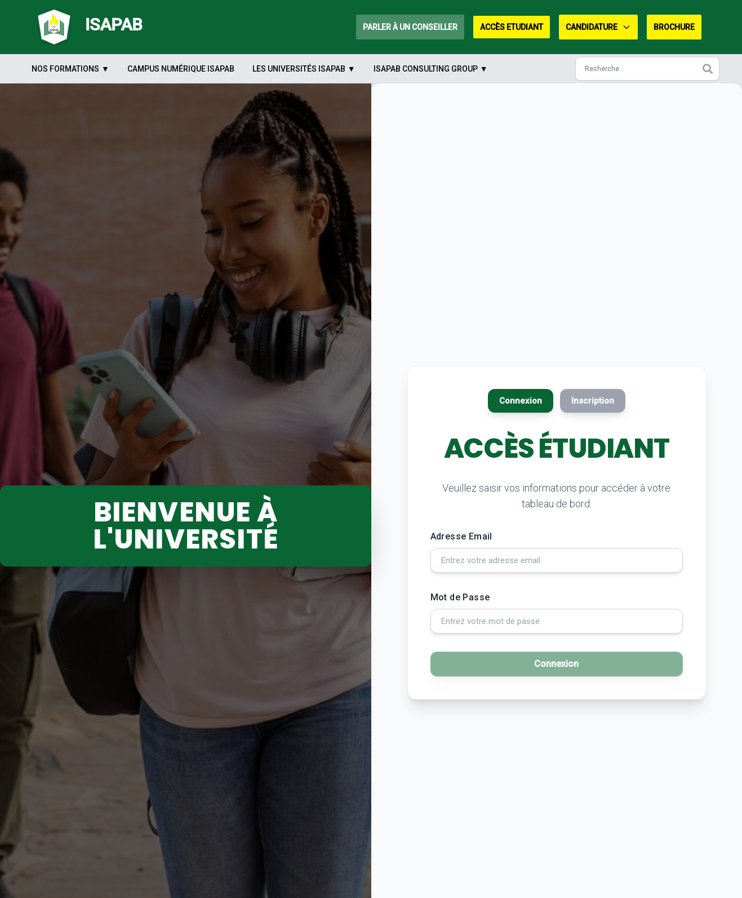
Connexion (516, 395)
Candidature (598, 27)
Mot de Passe (460, 596)
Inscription (597, 395)
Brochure (674, 27)
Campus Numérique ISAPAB (180, 68)
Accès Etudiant (511, 27)
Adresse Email (461, 532)
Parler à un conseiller (410, 27)
